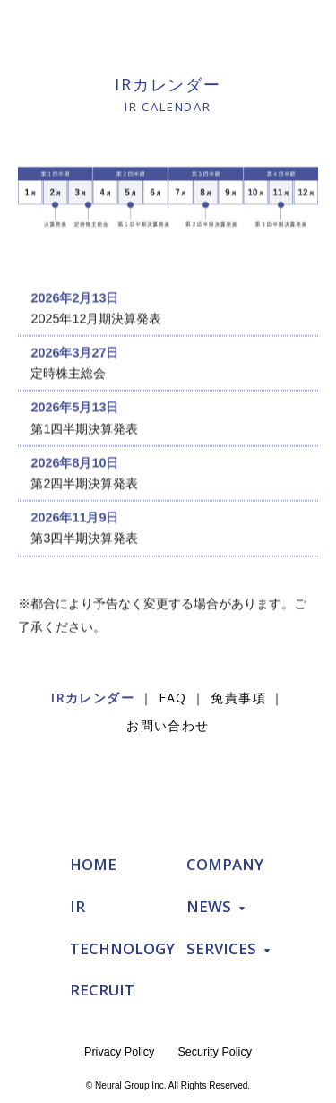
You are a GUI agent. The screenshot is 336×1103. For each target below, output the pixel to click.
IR (77, 906)
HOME (93, 864)
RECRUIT (102, 989)
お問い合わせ (168, 725)
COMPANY (224, 864)
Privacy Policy (119, 1052)
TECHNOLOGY (122, 948)
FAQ (173, 697)
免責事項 (238, 697)
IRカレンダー (92, 697)
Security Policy (214, 1052)
